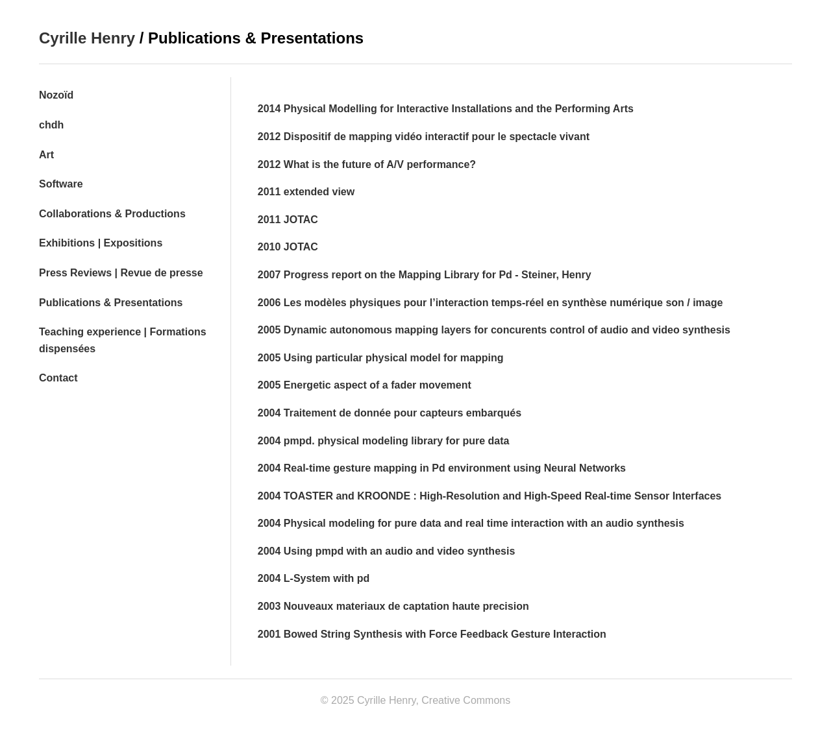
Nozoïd (56, 95)
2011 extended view (306, 191)
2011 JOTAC (288, 219)
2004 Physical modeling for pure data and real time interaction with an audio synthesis (471, 523)
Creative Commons (465, 700)
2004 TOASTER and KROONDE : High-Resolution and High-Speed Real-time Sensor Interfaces (490, 495)
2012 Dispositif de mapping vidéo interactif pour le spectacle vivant (423, 136)
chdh (51, 124)
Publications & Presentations (110, 302)
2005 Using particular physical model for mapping (381, 357)
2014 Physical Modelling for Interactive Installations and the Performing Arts (446, 108)
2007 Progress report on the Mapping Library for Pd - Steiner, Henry (424, 274)
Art (46, 154)
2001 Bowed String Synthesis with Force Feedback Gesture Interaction (432, 634)
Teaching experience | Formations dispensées (122, 340)
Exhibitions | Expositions (100, 242)
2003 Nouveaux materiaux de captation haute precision (393, 606)
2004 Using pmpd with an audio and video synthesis (386, 551)
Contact (58, 377)
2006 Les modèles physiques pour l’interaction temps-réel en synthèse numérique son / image (490, 302)
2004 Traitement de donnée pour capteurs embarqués (389, 412)
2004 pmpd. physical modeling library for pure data (384, 440)
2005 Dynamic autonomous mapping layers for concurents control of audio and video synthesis (494, 329)
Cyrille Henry (87, 38)
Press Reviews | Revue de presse (121, 272)
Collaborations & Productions (112, 213)
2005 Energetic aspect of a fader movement (364, 385)
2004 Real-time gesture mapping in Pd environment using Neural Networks (442, 468)
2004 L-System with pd (314, 578)
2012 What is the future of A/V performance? (367, 164)
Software (61, 183)
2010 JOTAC (288, 246)
